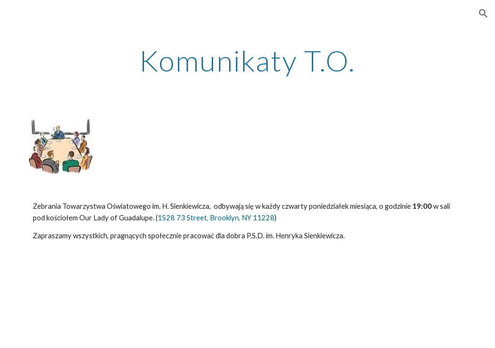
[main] (247, 60)
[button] (483, 13)
